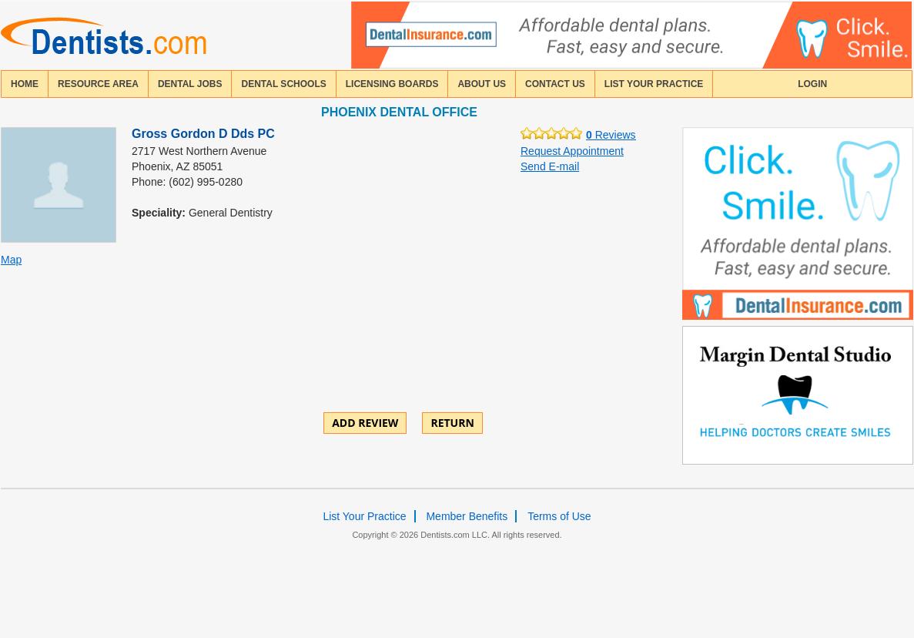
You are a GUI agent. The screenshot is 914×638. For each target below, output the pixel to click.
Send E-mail (550, 166)
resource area (98, 84)
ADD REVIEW (365, 422)
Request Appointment (572, 151)
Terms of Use (559, 516)
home (25, 84)
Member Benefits (466, 516)
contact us (555, 84)
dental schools (283, 84)
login (812, 84)
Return (452, 422)
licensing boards (392, 84)
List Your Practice (653, 84)
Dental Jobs (190, 84)
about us (481, 84)
